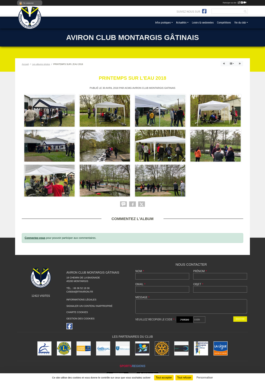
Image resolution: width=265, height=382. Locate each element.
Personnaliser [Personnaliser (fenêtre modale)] (205, 377)
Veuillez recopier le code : (155, 319)
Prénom (200, 271)
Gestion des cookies (80, 318)
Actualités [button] (181, 22)
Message (142, 297)
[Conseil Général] (83, 348)
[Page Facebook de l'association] (204, 11)
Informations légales (81, 299)
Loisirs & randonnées (203, 22)
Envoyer (240, 319)
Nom (139, 271)
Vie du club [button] (240, 22)
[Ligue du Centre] (44, 348)
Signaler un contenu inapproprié (89, 306)
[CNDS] (103, 348)
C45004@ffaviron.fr (79, 291)
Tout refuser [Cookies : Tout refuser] (184, 377)
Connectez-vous (35, 237)
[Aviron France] (181, 348)
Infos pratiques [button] (163, 22)
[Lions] (64, 348)
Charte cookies (77, 312)
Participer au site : (234, 3)
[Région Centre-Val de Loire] (142, 348)
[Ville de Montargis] (123, 348)
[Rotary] (162, 348)
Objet (198, 284)
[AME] (201, 348)
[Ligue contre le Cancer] (221, 348)
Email (140, 284)
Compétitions (224, 22)
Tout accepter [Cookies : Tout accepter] (164, 377)
